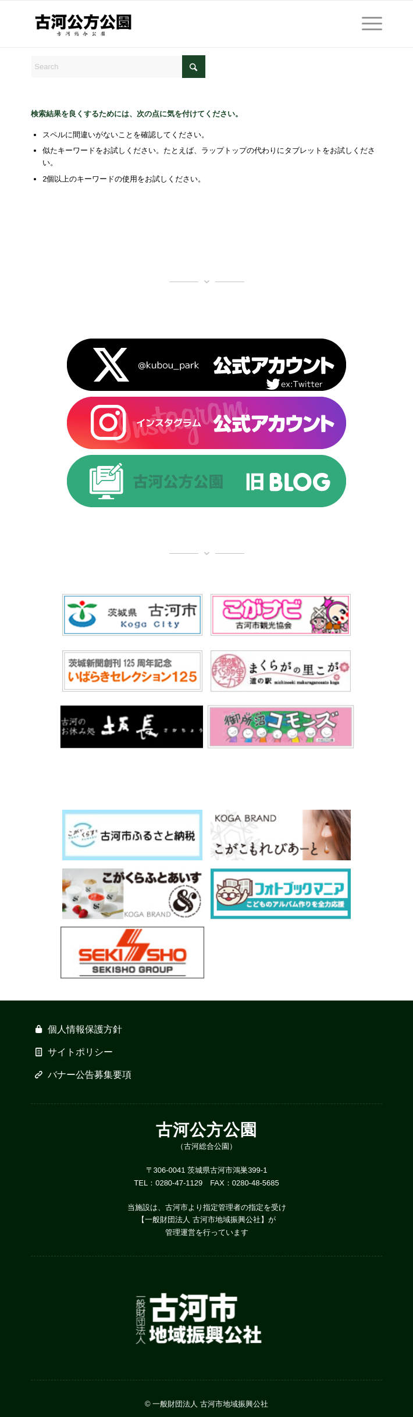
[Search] (118, 66)
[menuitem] (366, 24)
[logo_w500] (171, 24)
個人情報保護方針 (85, 1029)
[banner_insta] (206, 423)
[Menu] (366, 24)
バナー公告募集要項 (89, 1075)
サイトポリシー (80, 1052)
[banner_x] (206, 365)
